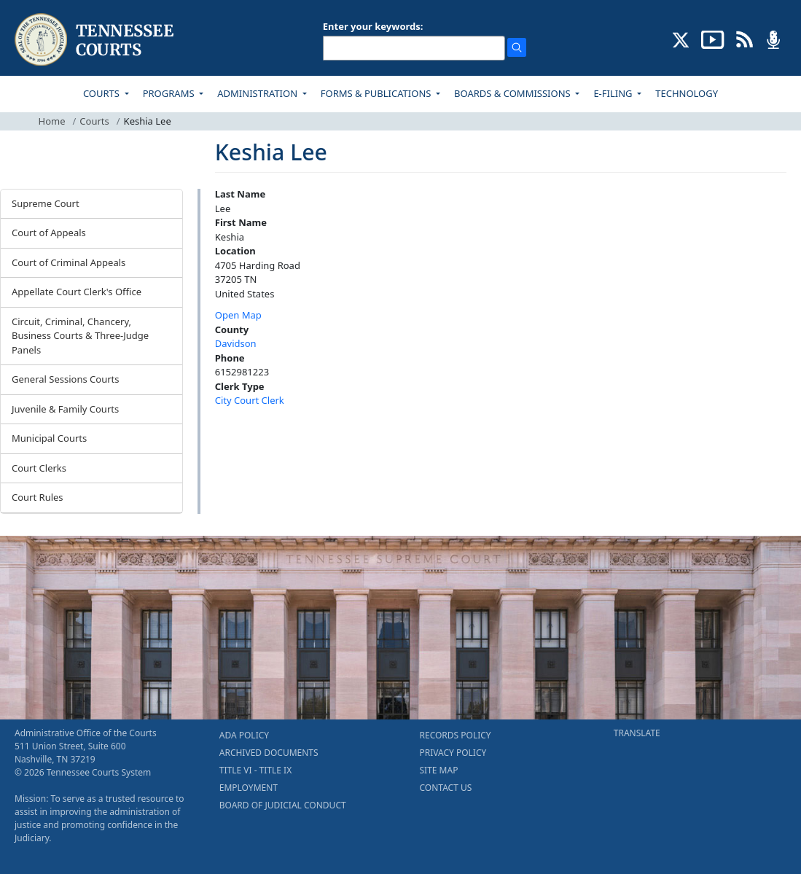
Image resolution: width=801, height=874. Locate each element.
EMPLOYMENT (248, 787)
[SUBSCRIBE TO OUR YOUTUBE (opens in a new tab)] (712, 38)
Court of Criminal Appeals (68, 262)
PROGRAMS (170, 93)
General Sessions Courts (66, 379)
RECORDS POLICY (455, 735)
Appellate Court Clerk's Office (76, 291)
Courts (94, 121)
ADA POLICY (244, 735)
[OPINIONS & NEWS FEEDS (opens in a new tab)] (744, 38)
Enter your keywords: (373, 26)
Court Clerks (39, 468)
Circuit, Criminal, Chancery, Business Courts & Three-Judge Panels (80, 335)
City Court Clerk (249, 400)
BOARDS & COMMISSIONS (513, 93)
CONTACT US (446, 787)
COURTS (102, 93)
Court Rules (37, 497)
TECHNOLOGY (686, 93)
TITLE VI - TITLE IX (255, 770)
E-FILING (614, 93)
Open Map (238, 314)
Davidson (236, 343)
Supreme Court (45, 203)
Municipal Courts (49, 438)
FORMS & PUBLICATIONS (377, 93)
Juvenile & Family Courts (65, 408)
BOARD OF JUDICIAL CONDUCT (282, 805)
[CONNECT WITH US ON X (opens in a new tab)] (681, 38)
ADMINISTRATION (258, 93)
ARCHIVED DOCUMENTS (269, 752)
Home (52, 121)
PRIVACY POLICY (453, 752)
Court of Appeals (49, 232)
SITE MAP (439, 770)
